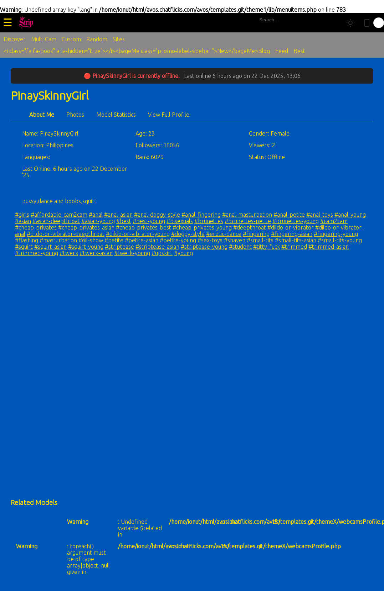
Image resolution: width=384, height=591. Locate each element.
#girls (22, 214)
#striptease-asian (157, 246)
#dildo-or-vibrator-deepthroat (65, 234)
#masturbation (58, 240)
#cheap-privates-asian (86, 227)
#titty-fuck (266, 246)
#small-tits (260, 240)
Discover (15, 39)
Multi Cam (43, 39)
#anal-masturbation (247, 214)
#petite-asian (141, 240)
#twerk (69, 253)
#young (183, 253)
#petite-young (178, 240)
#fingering (256, 234)
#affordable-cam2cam (59, 214)
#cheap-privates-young (202, 227)
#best (123, 221)
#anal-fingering (201, 214)
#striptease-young (204, 246)
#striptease (119, 246)
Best (299, 51)
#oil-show (90, 240)
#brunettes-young (295, 221)
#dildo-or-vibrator (290, 227)
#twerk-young (132, 253)
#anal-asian (118, 214)
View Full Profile (168, 114)
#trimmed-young (36, 253)
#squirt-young (85, 246)
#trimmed (294, 246)
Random (96, 39)
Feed (281, 51)
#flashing (26, 240)
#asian (23, 221)
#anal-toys (319, 214)
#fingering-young (336, 234)
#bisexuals (180, 221)
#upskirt (162, 253)
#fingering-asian (291, 234)
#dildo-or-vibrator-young (138, 234)
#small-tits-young (340, 240)
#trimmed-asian (328, 246)
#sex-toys (210, 240)
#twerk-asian (96, 253)
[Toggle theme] (350, 22)
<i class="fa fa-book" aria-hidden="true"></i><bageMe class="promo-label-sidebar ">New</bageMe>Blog (137, 51)
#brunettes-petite (248, 221)
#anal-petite (289, 214)
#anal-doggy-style (157, 214)
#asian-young (98, 221)
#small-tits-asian (295, 240)
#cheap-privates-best (143, 227)
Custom (71, 39)
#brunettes (208, 221)
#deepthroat (249, 227)
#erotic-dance (223, 234)
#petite (113, 240)
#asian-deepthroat (56, 221)
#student (240, 246)
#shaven (234, 240)
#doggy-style (188, 234)
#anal (96, 214)
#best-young (149, 221)
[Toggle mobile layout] (366, 22)
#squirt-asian (50, 246)
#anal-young (350, 214)
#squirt (24, 246)
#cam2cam (334, 221)
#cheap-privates (36, 227)
